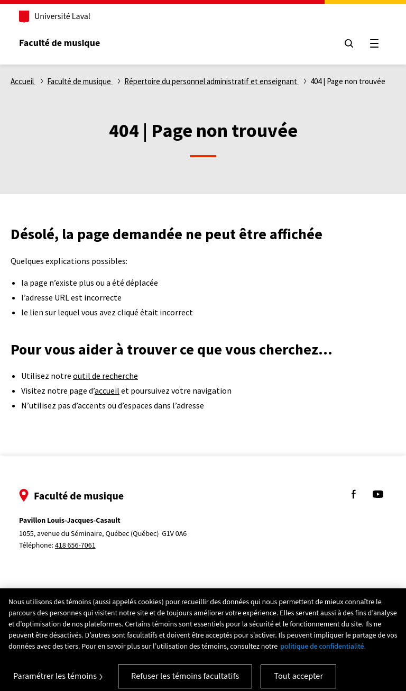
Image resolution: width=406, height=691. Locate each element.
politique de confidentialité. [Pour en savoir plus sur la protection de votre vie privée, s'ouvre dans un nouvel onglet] (323, 652)
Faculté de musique (59, 43)
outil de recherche (105, 375)
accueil (107, 390)
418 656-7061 (75, 545)
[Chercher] (349, 43)
